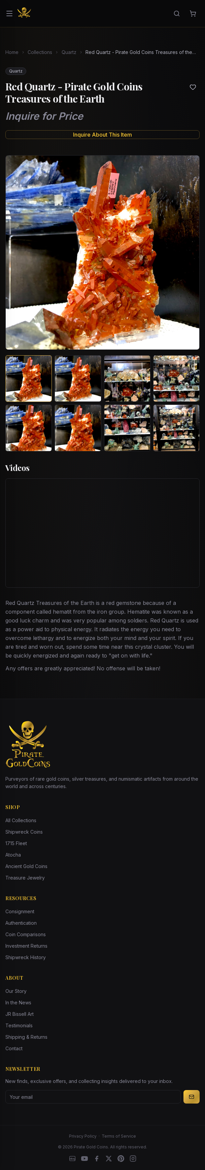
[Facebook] (96, 1158)
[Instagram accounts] (133, 1158)
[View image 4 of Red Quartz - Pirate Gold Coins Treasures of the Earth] (176, 378)
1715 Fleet (16, 843)
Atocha (13, 855)
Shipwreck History (25, 957)
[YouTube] (84, 1158)
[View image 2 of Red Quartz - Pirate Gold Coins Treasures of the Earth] (78, 378)
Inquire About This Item (102, 134)
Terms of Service (119, 1136)
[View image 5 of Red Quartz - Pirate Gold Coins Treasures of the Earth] (28, 428)
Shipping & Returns (26, 1037)
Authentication (21, 923)
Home (12, 52)
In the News (18, 1002)
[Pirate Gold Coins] (24, 13)
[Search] (176, 13)
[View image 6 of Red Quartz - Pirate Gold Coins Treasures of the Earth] (78, 428)
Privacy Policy (83, 1136)
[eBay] (72, 1158)
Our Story (16, 991)
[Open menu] (9, 13)
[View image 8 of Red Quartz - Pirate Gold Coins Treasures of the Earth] (176, 428)
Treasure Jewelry (25, 878)
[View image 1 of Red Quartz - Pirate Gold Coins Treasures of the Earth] (28, 378)
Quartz (69, 52)
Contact (14, 1048)
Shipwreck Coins (24, 832)
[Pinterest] (120, 1158)
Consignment (19, 911)
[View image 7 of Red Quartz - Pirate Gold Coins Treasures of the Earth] (127, 428)
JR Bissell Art (19, 1014)
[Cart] (193, 13)
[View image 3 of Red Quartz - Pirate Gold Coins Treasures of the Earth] (127, 378)
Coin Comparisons (25, 934)
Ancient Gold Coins (26, 866)
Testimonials (19, 1025)
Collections (40, 52)
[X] (108, 1158)
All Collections (20, 820)
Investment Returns (26, 946)
